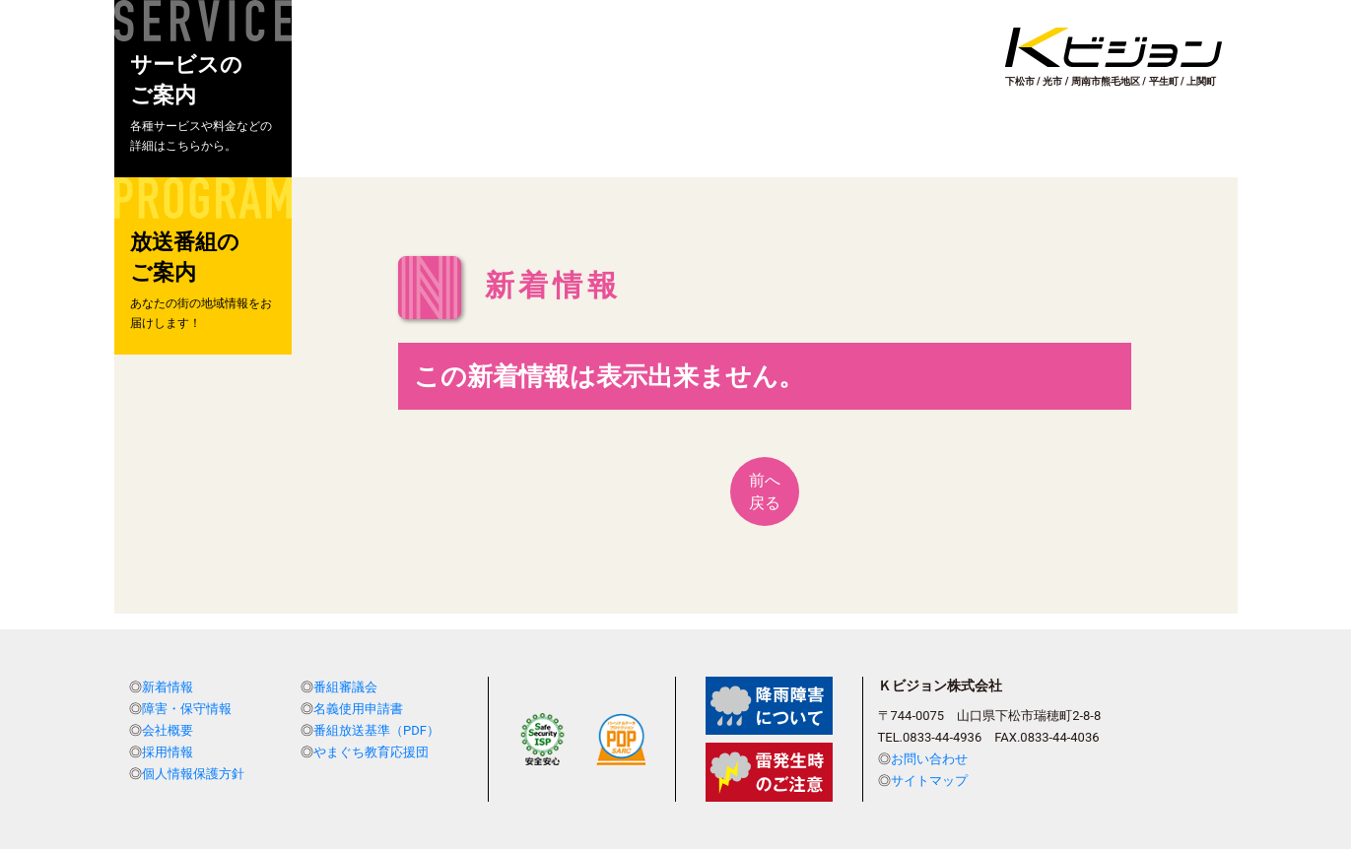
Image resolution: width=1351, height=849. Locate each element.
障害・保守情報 (187, 708)
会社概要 (167, 730)
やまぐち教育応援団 (371, 752)
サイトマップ (929, 780)
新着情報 (167, 687)
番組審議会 (345, 687)
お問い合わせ (929, 758)
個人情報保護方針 (193, 773)
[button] (203, 88)
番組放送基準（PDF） (376, 730)
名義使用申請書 (358, 708)
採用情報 (167, 752)
